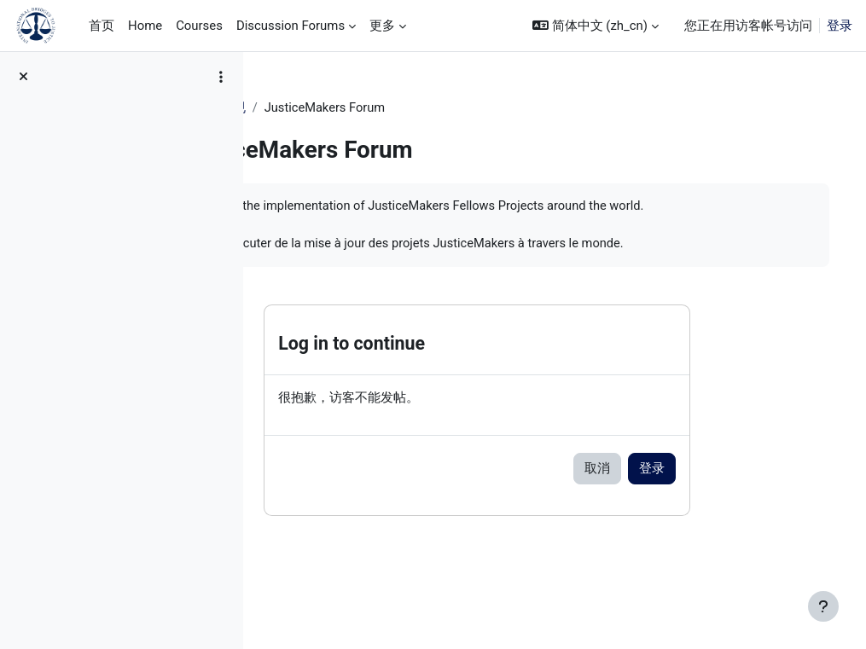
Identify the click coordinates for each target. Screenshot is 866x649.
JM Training (309, 108)
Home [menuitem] (145, 25)
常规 (374, 108)
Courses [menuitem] (199, 25)
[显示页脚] (823, 606)
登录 (839, 25)
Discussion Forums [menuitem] (290, 25)
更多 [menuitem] (382, 25)
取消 (661, 489)
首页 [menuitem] (101, 25)
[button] (595, 25)
